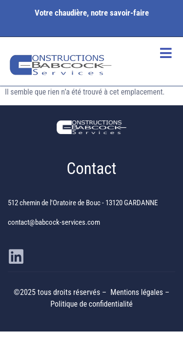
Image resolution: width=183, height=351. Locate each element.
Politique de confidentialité (91, 304)
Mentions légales (137, 292)
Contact (92, 168)
